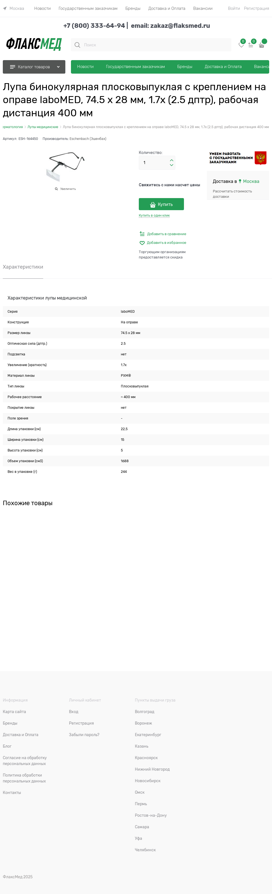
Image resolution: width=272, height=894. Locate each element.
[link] (13, 8)
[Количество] (157, 163)
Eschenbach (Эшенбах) (88, 139)
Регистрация (256, 8)
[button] (172, 160)
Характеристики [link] (23, 267)
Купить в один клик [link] (154, 215)
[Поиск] (77, 45)
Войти (234, 8)
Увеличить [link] (68, 188)
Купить (165, 204)
